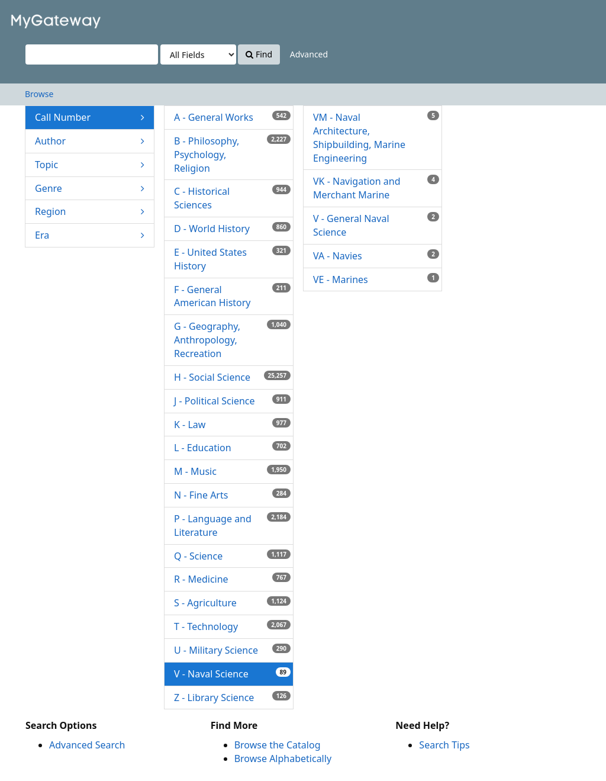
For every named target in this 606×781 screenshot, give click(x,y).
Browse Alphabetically (282, 758)
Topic (89, 165)
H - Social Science (232, 377)
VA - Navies (376, 255)
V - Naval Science (232, 673)
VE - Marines (376, 279)
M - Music (232, 471)
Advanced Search (87, 744)
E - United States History (232, 259)
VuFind (37, 18)
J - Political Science (232, 400)
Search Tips (444, 744)
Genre (89, 188)
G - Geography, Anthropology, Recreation (232, 340)
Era (89, 235)
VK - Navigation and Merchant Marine (376, 188)
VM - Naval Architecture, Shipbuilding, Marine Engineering (376, 138)
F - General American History (232, 296)
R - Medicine (232, 579)
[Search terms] (91, 54)
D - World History (232, 228)
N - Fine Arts (232, 495)
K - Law (232, 424)
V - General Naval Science (376, 225)
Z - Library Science (232, 697)
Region (89, 211)
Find (259, 54)
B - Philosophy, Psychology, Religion (232, 154)
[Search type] (198, 54)
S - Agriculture (232, 602)
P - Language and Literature (232, 525)
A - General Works (232, 117)
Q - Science (232, 556)
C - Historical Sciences (232, 198)
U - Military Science (232, 650)
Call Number (89, 117)
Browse (39, 93)
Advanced (309, 54)
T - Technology (232, 626)
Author (89, 141)
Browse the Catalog (277, 744)
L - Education (232, 447)
